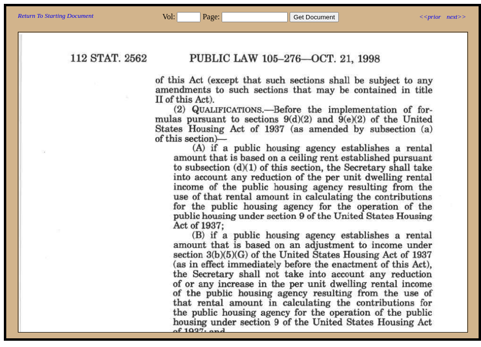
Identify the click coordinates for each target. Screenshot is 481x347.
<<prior (430, 16)
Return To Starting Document (56, 15)
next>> (456, 16)
